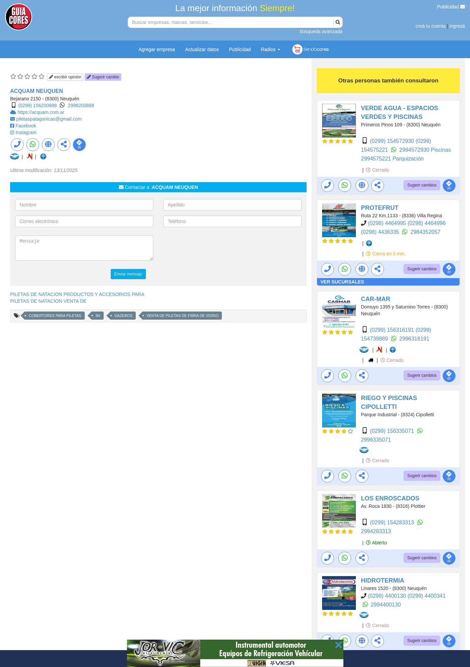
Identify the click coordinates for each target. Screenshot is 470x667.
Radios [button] (270, 49)
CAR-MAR (375, 299)
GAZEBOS (123, 316)
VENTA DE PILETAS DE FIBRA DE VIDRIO (183, 316)
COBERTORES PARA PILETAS (55, 316)
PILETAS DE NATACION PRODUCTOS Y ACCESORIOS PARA (77, 294)
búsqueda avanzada (321, 31)
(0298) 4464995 (387, 223)
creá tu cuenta (431, 26)
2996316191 (414, 339)
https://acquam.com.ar (41, 112)
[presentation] (214, 249)
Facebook (26, 125)
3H (98, 316)
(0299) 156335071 (392, 431)
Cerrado (377, 170)
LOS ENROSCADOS (390, 498)
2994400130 (386, 605)
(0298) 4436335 (380, 232)
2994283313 (376, 531)
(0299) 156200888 (37, 105)
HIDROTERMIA (382, 580)
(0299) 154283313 (392, 522)
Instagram (26, 132)
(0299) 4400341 (427, 596)
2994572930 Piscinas (425, 150)
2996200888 (81, 105)
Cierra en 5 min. (386, 253)
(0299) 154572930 (392, 141)
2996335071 (376, 440)
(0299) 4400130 (387, 596)
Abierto (376, 542)
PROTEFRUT (379, 207)
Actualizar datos (202, 49)
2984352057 (426, 232)
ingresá (457, 26)
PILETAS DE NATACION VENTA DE (48, 301)
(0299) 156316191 (392, 330)
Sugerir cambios (422, 185)
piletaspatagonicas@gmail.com (49, 119)
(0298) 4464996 (427, 223)
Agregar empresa (156, 49)
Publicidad (451, 6)
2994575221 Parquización (392, 159)
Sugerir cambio (103, 77)
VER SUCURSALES (342, 282)
